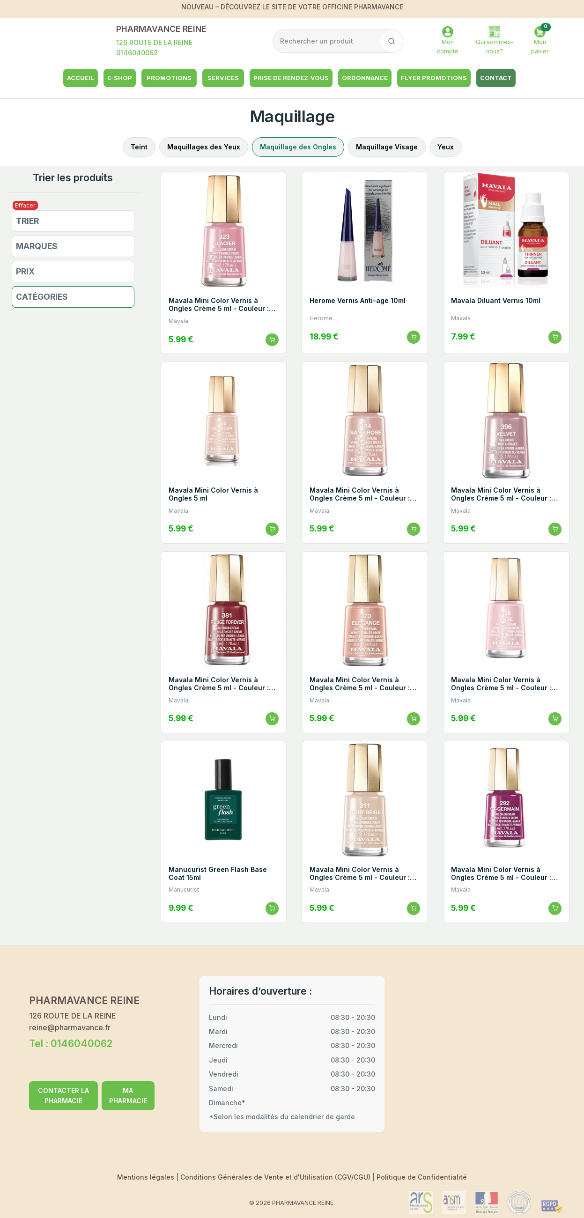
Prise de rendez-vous (291, 77)
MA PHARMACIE (128, 1095)
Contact (496, 77)
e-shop (119, 77)
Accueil (80, 77)
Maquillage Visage (387, 147)
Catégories (42, 297)
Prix (25, 271)
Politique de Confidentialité (422, 1177)
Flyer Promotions (434, 77)
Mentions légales (146, 1177)
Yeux (445, 147)
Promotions (169, 77)
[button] (540, 41)
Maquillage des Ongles (298, 147)
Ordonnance (365, 77)
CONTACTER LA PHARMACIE (63, 1095)
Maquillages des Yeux (203, 147)
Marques (37, 246)
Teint (139, 147)
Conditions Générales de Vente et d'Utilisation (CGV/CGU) (276, 1177)
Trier (27, 221)
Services (223, 77)
